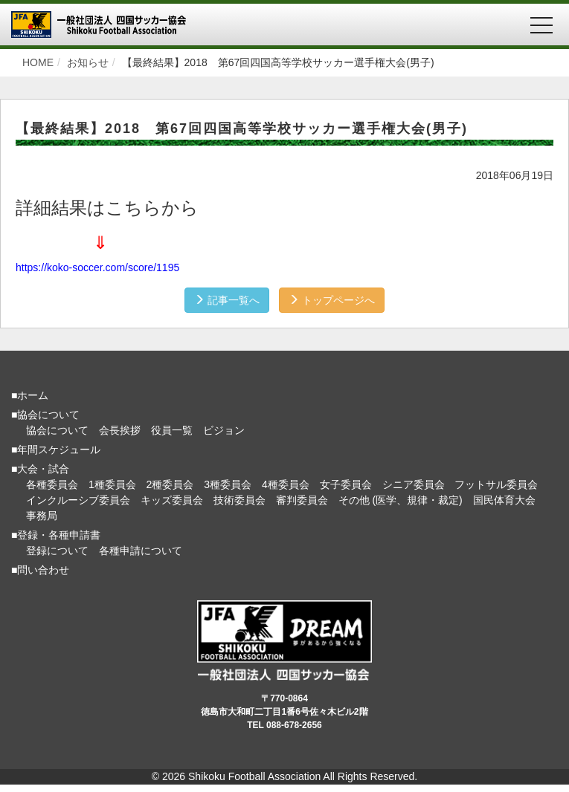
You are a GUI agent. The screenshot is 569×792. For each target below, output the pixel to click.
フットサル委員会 (496, 484)
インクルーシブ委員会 (78, 500)
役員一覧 (172, 430)
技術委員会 (239, 500)
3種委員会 (227, 484)
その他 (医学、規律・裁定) (400, 500)
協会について (57, 430)
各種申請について (140, 550)
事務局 (41, 516)
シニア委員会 (413, 484)
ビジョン (224, 430)
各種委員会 (52, 484)
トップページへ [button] (332, 300)
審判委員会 (302, 500)
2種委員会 (170, 484)
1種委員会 (112, 484)
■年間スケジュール (55, 449)
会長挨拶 (120, 430)
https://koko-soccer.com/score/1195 (97, 267)
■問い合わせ (40, 570)
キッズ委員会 (172, 500)
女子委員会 (346, 484)
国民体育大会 (504, 500)
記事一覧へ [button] (227, 300)
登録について (57, 550)
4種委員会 (285, 484)
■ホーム (29, 395)
